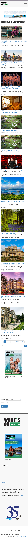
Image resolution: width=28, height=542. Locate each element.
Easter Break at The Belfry (9, 130)
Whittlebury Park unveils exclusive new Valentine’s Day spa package (13, 111)
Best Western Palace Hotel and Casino (12, 201)
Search (4, 406)
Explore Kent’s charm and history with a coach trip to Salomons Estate (13, 264)
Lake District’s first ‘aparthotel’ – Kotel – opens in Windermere (12, 331)
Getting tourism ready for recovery (11, 170)
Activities (3, 402)
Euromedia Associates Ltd (20, 536)
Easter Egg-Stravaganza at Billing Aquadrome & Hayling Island (11, 87)
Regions (3, 399)
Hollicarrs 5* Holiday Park (8, 233)
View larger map (5, 482)
